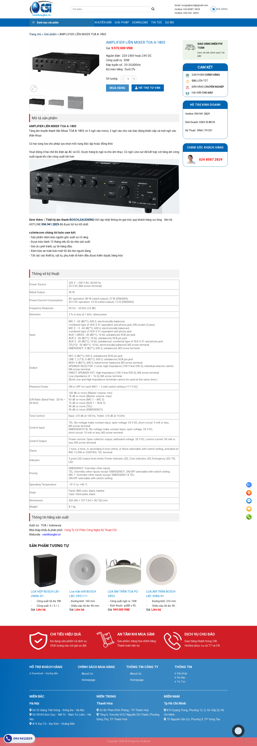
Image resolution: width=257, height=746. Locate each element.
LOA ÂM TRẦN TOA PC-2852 (123, 594)
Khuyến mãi (103, 22)
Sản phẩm (50, 34)
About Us (87, 673)
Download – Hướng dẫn (45, 673)
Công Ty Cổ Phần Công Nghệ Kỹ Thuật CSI (90, 530)
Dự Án (169, 22)
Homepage (88, 680)
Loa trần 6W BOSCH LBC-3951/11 (82, 594)
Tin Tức (156, 22)
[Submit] (153, 9)
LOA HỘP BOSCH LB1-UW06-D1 (45, 594)
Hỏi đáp (181, 677)
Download (140, 22)
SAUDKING (87, 219)
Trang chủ (35, 34)
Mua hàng (117, 88)
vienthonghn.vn (51, 534)
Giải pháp (122, 22)
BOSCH (74, 219)
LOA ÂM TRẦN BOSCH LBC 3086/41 (160, 594)
